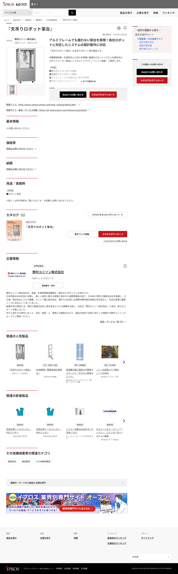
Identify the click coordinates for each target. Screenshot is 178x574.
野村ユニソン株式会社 (25, 39)
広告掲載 (84, 568)
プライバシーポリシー (31, 568)
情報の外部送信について (46, 568)
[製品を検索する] (72, 13)
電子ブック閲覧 (82, 234)
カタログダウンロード (112, 234)
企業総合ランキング (116, 543)
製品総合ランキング (116, 537)
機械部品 (12, 461)
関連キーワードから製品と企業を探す (28, 482)
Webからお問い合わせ (73, 94)
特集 (155, 13)
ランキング (168, 13)
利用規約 (59, 568)
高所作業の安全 (146, 42)
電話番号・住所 (48, 285)
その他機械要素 (43, 461)
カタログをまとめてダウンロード (107, 214)
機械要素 (26, 461)
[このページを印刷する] (119, 28)
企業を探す (143, 13)
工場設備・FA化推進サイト (150, 38)
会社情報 (67, 568)
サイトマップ (147, 537)
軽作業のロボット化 (148, 48)
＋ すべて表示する (88, 81)
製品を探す (126, 13)
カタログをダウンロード (103, 94)
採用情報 (76, 568)
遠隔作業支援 (145, 45)
